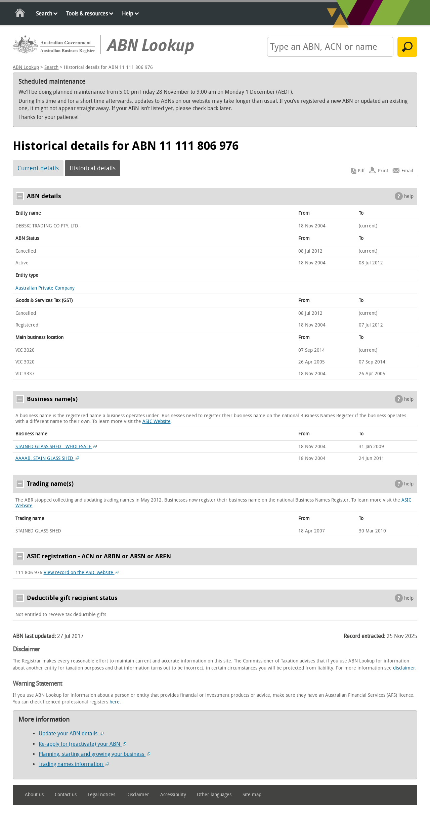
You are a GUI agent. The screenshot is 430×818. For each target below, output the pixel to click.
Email (407, 171)
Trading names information (74, 764)
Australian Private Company (45, 288)
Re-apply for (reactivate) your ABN (82, 744)
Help (127, 13)
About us (34, 795)
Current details (38, 168)
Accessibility (173, 795)
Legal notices (101, 795)
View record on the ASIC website (81, 572)
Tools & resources (87, 13)
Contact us (66, 795)
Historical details (93, 168)
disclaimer (404, 668)
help (409, 196)
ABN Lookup (26, 67)
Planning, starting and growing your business (94, 754)
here (115, 702)
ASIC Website (156, 421)
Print (383, 171)
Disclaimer (137, 795)
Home (20, 14)
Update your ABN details (71, 733)
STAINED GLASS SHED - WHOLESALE (56, 446)
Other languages (214, 795)
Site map (252, 795)
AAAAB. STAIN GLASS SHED (47, 458)
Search (44, 13)
